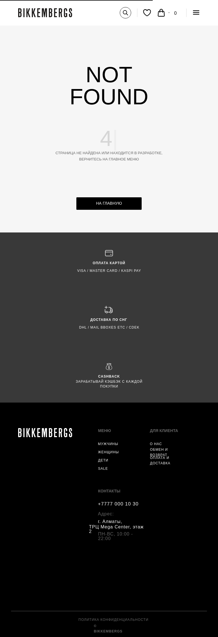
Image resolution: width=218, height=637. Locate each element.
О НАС (156, 444)
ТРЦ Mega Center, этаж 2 (116, 529)
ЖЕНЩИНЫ (108, 452)
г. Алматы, (110, 521)
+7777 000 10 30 (118, 504)
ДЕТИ (103, 460)
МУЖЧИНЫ (108, 444)
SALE (103, 469)
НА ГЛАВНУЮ (109, 203)
